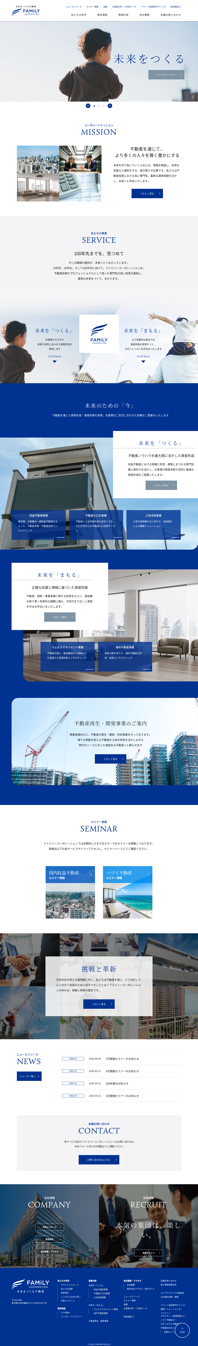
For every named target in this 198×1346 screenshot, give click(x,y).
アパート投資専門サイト (152, 6)
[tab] (94, 106)
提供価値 (102, 14)
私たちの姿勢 (67, 1289)
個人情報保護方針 (169, 1284)
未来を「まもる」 (96, 1305)
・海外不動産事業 (100, 1313)
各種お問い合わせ (171, 14)
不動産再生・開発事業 (98, 1320)
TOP (182, 1332)
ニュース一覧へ (29, 1076)
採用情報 (174, 6)
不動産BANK (166, 1327)
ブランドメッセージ (70, 1285)
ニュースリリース (73, 6)
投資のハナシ (170, 1332)
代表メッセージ (52, 1227)
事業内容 (124, 14)
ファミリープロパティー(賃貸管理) (171, 1314)
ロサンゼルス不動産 (169, 1323)
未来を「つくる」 (96, 1285)
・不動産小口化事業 (101, 1293)
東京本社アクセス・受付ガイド (141, 1289)
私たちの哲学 (78, 14)
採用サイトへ (151, 1252)
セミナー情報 (92, 6)
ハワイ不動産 (167, 1319)
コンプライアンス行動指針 (172, 1292)
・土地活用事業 (99, 1297)
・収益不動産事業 (100, 1289)
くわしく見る (150, 193)
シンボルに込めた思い (71, 1297)
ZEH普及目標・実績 (169, 1296)
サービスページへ (169, 74)
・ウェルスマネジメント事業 (105, 1309)
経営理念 (53, 1239)
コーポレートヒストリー (72, 1316)
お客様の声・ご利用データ (124, 6)
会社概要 (144, 14)
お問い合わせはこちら (102, 1159)
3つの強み (65, 1313)
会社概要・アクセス (51, 1251)
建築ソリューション (169, 1309)
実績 (105, 6)
